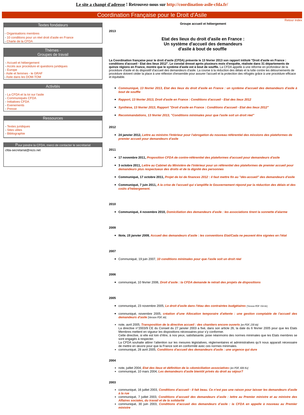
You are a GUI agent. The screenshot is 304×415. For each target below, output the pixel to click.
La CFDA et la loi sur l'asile (25, 94)
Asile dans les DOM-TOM (23, 77)
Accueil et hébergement (23, 62)
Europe (12, 70)
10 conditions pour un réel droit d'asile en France (40, 37)
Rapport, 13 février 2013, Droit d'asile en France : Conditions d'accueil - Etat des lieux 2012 (184, 99)
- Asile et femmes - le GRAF (23, 73)
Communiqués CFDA (21, 98)
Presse (12, 109)
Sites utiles (14, 130)
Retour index (293, 20)
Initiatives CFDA (18, 101)
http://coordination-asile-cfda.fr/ (197, 4)
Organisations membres (23, 33)
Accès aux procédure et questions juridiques (37, 66)
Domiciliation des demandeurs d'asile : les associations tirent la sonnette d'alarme (227, 212)
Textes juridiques (18, 126)
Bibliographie (16, 133)
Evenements (15, 105)
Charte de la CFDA (20, 41)
